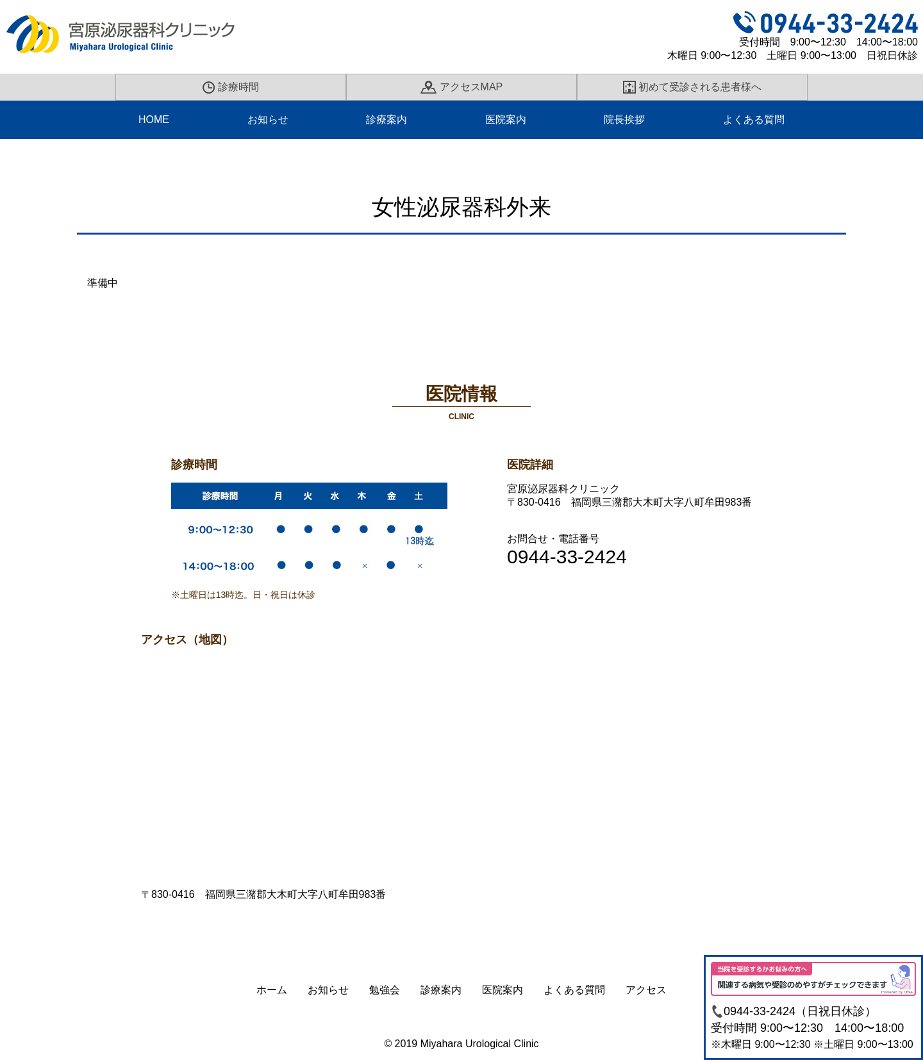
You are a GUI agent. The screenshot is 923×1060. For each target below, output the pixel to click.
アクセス (646, 989)
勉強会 (384, 989)
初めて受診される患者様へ (692, 87)
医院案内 (505, 119)
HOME (153, 119)
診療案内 (386, 119)
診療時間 (231, 87)
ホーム (271, 989)
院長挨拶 (624, 119)
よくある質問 (754, 119)
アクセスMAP (461, 87)
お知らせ (267, 119)
